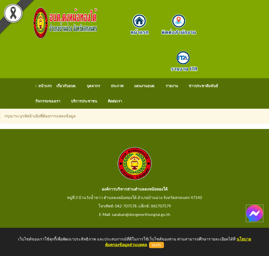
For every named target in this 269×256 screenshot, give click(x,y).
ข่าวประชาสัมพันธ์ (203, 86)
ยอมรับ (156, 245)
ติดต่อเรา (115, 101)
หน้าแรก (43, 86)
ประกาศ (117, 86)
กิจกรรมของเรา (47, 101)
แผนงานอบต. (144, 86)
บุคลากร (93, 86)
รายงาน (172, 86)
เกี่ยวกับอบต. (66, 86)
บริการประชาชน (84, 101)
